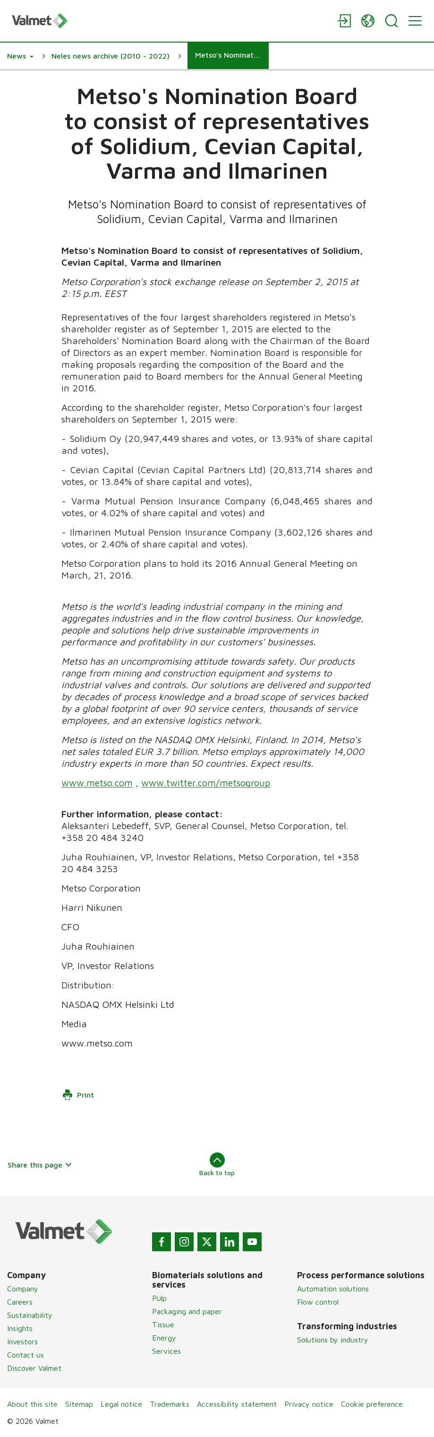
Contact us (25, 1354)
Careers (20, 1302)
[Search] (391, 21)
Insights (20, 1328)
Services (166, 1351)
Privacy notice (308, 1404)
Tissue (163, 1324)
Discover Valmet (34, 1368)
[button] (20, 56)
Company (22, 1288)
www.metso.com (97, 782)
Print (78, 1094)
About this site (32, 1404)
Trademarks (169, 1404)
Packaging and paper (187, 1311)
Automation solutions (333, 1288)
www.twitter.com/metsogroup (205, 782)
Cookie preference (372, 1404)
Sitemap (79, 1404)
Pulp (159, 1298)
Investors (22, 1341)
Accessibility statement (237, 1404)
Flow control (318, 1302)
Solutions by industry (332, 1339)
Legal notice (121, 1404)
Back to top (217, 1164)
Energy (164, 1337)
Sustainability (29, 1315)
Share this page (40, 1164)
